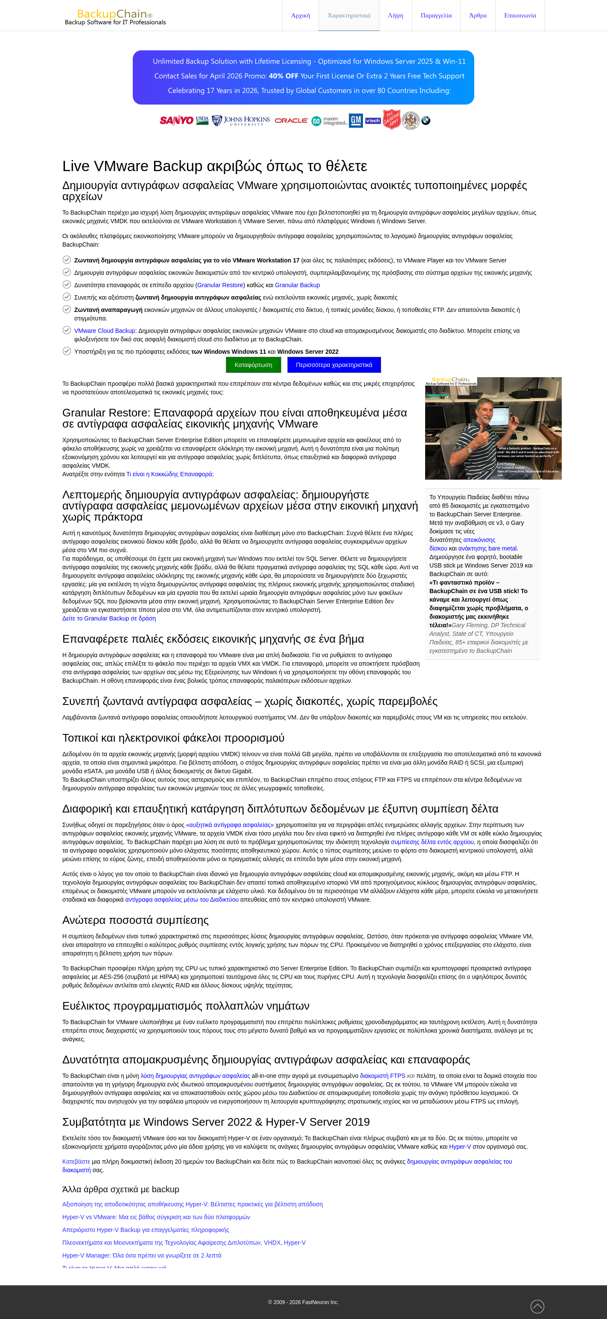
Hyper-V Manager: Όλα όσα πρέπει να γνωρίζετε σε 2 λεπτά (142, 1255)
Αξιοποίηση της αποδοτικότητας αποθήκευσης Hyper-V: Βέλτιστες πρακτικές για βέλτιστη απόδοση (192, 1204)
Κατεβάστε (76, 1161)
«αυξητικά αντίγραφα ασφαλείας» (230, 824)
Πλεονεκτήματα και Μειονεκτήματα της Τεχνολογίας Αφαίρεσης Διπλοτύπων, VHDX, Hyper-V (184, 1242)
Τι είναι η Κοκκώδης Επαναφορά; (170, 474)
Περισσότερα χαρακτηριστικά (334, 364)
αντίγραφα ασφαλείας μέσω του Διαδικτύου (182, 899)
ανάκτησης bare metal (487, 548)
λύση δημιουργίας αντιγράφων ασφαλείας (195, 1075)
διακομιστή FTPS (382, 1075)
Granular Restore (220, 285)
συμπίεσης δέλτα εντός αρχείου (432, 842)
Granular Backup (297, 285)
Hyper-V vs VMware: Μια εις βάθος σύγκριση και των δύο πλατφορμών (156, 1217)
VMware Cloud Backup (104, 330)
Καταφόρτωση (253, 364)
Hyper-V (460, 1146)
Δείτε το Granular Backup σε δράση (109, 618)
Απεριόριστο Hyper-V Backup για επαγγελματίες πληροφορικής (145, 1229)
